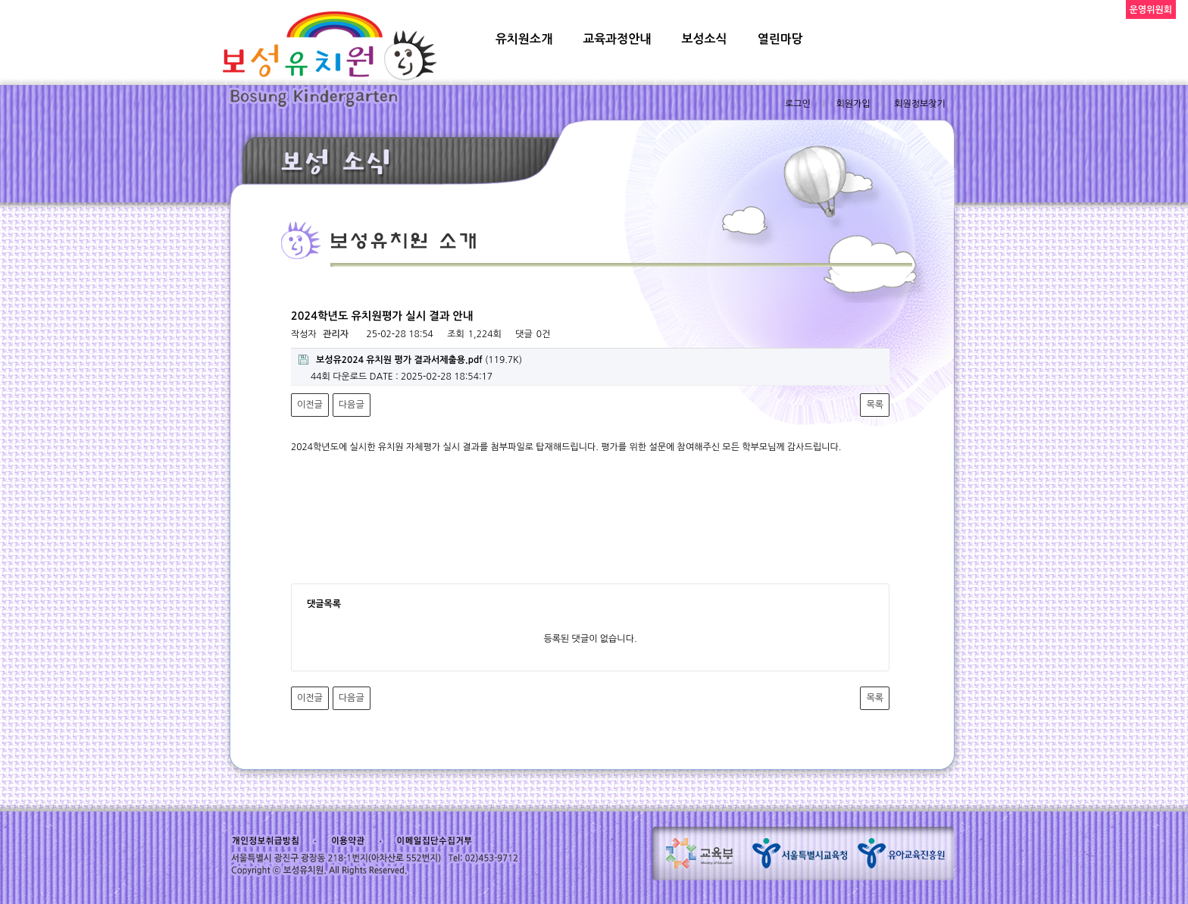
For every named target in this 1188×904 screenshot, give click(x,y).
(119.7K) (410, 359)
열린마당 (780, 39)
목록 (874, 404)
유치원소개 (524, 39)
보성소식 (704, 39)
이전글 (310, 404)
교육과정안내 (617, 39)
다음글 (351, 404)
